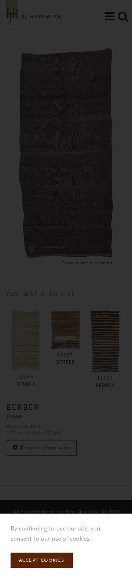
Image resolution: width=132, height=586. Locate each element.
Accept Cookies (41, 560)
